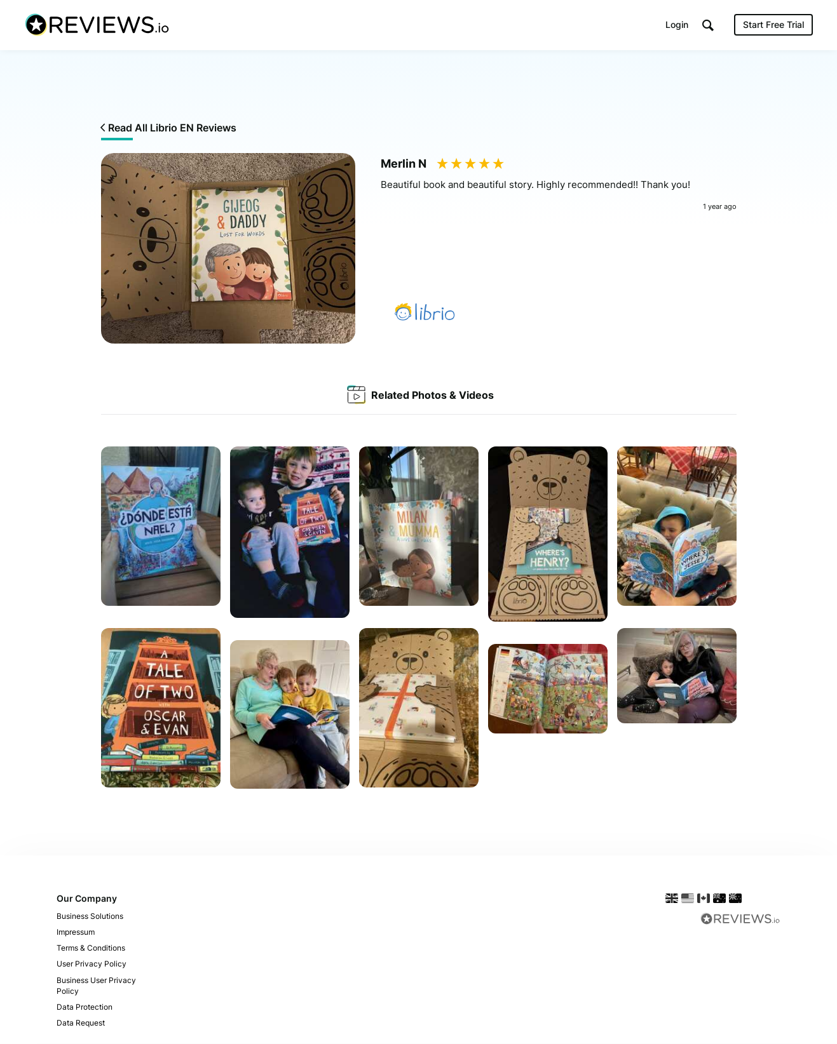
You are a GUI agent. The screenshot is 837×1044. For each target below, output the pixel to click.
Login (676, 25)
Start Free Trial (773, 25)
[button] (708, 26)
